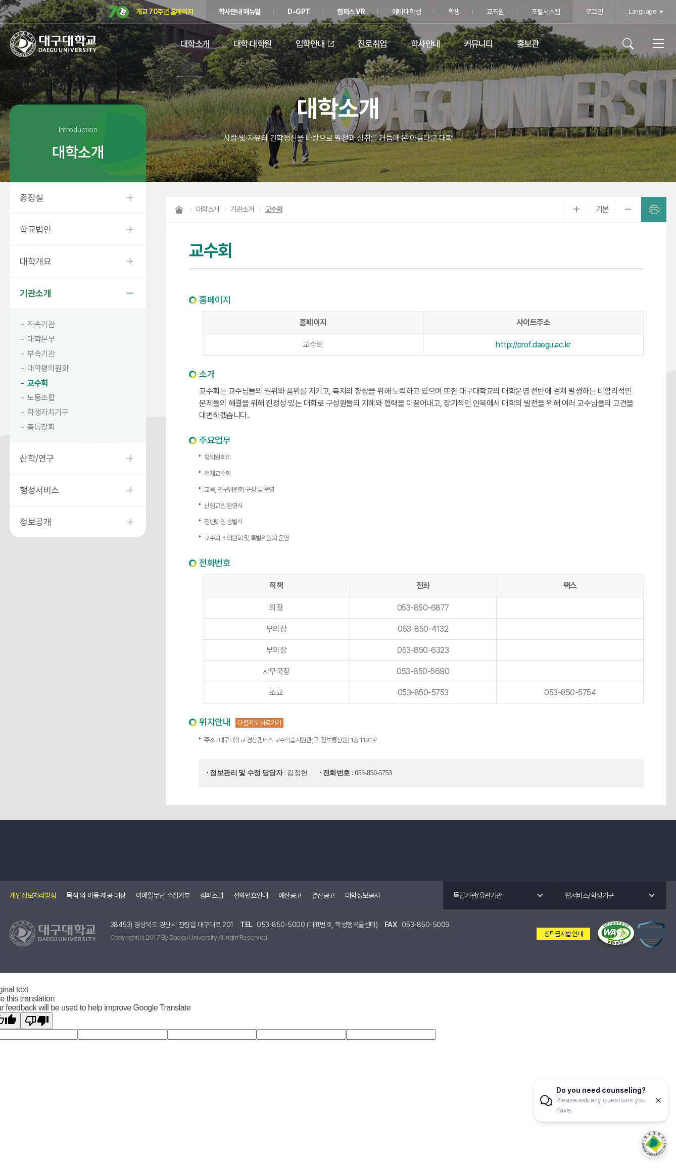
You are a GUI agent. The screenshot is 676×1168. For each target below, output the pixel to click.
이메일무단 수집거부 (163, 895)
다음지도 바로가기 (259, 723)
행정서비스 (39, 490)
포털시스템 (545, 12)
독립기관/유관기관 (477, 895)
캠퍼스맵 (211, 895)
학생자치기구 (47, 412)
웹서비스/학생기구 (589, 895)
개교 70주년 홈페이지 (151, 12)
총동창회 (41, 427)
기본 (602, 209)
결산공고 (323, 895)
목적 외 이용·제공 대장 (96, 895)
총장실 (31, 197)
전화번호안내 (250, 895)
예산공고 (290, 895)
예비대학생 (406, 12)
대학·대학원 (252, 43)
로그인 (594, 12)
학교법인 (35, 229)
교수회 (37, 383)
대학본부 (41, 339)
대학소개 (195, 43)
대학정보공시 (362, 895)
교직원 (495, 12)
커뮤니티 (478, 43)
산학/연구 (37, 458)
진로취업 (372, 43)
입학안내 (310, 43)
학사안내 (425, 43)
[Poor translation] (37, 1020)
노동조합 (41, 397)
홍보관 (528, 43)
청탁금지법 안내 (563, 934)
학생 (454, 12)
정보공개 (35, 522)
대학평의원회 (47, 368)
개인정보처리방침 (33, 895)
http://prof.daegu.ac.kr (533, 344)
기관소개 (35, 293)
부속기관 (41, 354)
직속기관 (41, 324)
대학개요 (35, 261)
